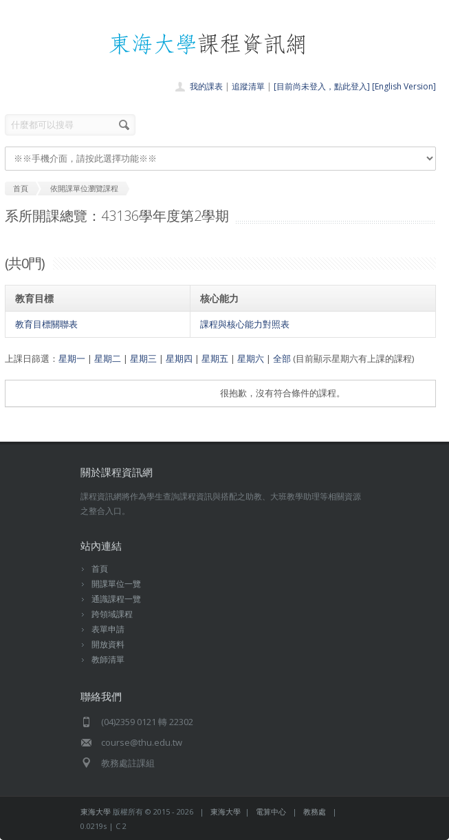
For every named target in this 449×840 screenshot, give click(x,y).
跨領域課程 (112, 614)
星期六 (250, 358)
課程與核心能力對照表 (244, 324)
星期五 (214, 358)
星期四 (179, 358)
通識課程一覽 (116, 599)
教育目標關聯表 (46, 324)
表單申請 (107, 629)
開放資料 (107, 644)
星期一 (71, 358)
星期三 (143, 358)
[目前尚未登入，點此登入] (322, 86)
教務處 (314, 811)
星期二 (107, 358)
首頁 (99, 568)
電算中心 (271, 811)
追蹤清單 (248, 86)
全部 (282, 358)
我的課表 (206, 86)
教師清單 (107, 659)
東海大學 (95, 811)
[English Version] (404, 86)
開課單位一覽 (116, 584)
